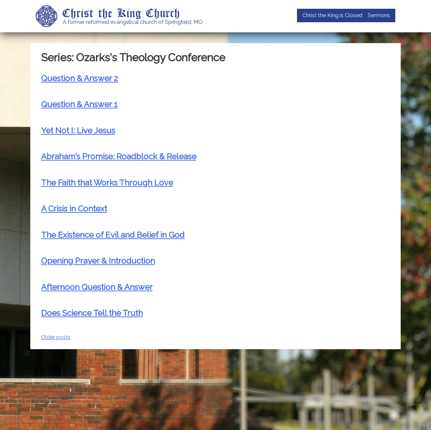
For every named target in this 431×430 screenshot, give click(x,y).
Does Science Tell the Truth (92, 313)
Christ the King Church (121, 12)
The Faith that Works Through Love (107, 183)
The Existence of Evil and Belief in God (113, 235)
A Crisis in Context (74, 208)
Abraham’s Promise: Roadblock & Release (118, 156)
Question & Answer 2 (79, 78)
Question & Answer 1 (79, 104)
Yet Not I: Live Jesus (78, 130)
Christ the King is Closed (332, 15)
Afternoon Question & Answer (97, 287)
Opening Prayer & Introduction (98, 261)
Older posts (55, 337)
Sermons (379, 15)
